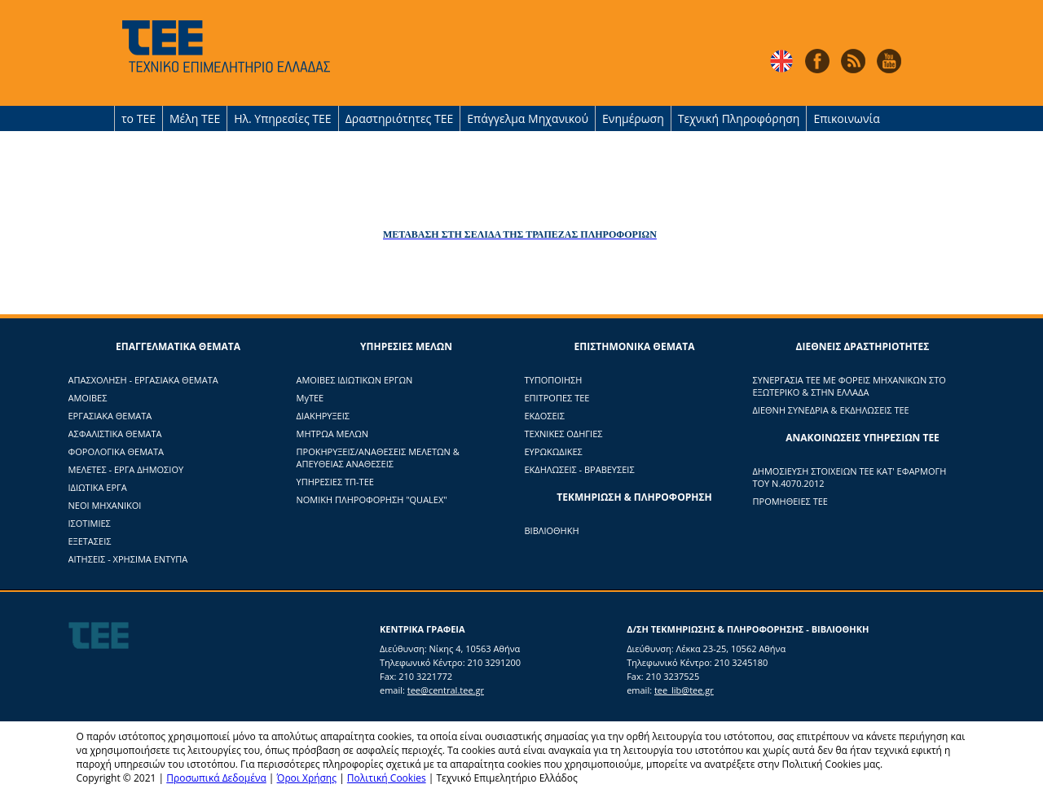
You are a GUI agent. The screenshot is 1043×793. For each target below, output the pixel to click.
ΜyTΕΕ (310, 398)
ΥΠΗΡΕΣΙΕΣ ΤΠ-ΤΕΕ (335, 481)
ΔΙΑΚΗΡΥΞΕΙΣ (323, 416)
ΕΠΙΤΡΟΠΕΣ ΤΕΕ (557, 398)
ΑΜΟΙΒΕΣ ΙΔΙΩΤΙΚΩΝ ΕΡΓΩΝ (355, 380)
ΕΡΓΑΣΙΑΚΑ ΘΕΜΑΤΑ (110, 416)
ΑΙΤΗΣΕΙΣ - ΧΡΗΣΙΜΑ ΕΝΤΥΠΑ (128, 559)
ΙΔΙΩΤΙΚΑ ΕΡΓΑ (97, 487)
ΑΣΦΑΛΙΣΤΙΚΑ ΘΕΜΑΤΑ (115, 433)
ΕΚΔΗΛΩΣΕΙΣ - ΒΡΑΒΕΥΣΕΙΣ (580, 469)
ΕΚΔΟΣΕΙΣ (545, 416)
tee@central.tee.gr (445, 690)
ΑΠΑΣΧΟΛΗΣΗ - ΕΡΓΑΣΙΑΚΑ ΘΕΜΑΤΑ (143, 380)
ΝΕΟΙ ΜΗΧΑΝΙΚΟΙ (105, 505)
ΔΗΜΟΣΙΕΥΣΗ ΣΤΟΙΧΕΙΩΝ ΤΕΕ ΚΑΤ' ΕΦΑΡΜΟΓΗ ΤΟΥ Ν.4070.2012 (850, 477)
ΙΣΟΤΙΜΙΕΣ (89, 523)
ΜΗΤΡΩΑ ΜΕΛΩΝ (333, 433)
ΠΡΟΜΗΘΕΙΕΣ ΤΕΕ (790, 501)
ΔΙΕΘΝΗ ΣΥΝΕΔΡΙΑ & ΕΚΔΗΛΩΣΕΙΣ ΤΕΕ (831, 410)
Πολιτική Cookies (386, 778)
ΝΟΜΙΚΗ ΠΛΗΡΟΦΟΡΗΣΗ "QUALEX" (372, 499)
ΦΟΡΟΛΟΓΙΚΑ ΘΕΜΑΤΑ (116, 451)
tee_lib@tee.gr (684, 690)
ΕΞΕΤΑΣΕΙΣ (90, 541)
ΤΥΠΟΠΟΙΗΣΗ (554, 380)
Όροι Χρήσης (307, 778)
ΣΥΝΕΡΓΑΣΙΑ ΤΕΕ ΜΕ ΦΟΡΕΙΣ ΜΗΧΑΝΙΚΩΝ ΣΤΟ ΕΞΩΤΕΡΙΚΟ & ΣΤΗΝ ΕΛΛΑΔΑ (849, 386)
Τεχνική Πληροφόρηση (739, 118)
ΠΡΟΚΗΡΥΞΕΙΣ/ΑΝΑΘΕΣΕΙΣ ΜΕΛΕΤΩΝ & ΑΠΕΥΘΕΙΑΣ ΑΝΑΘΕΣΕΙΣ (378, 457)
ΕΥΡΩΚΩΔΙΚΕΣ (554, 451)
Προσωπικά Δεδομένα (216, 778)
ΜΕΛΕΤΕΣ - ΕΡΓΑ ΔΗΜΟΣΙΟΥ (126, 469)
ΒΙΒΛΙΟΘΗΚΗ (552, 530)
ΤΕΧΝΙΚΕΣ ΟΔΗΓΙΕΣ (564, 433)
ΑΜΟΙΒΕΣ (88, 398)
